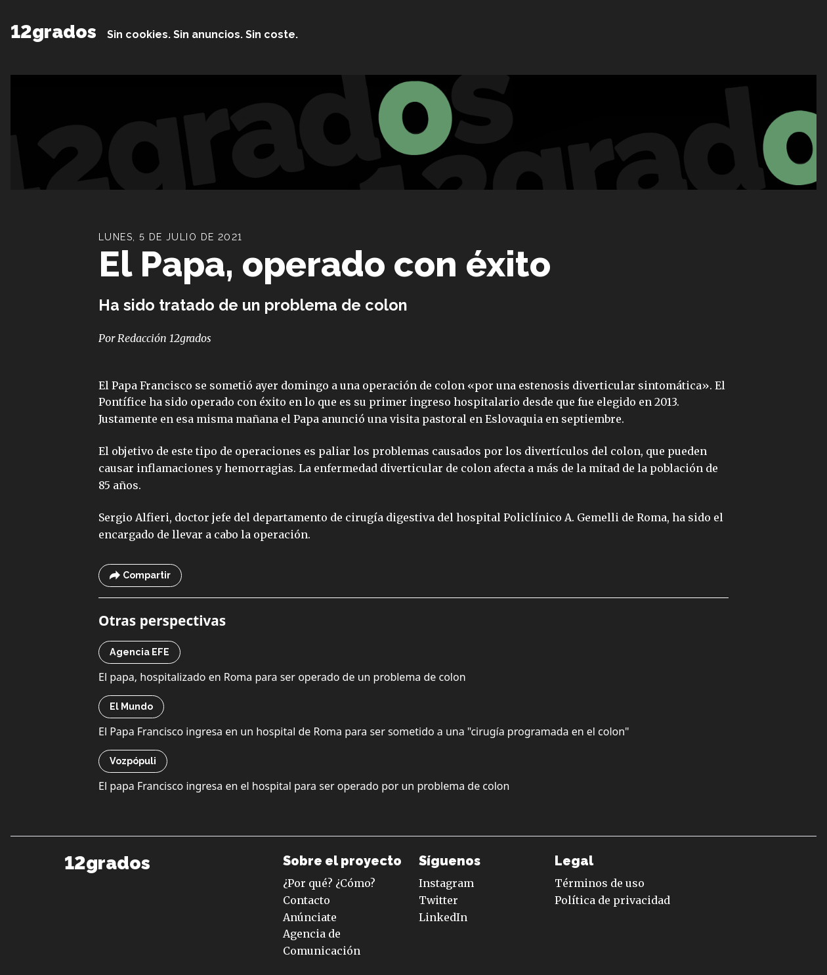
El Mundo (131, 706)
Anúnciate (310, 917)
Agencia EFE (139, 652)
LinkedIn (443, 917)
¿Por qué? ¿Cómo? (329, 883)
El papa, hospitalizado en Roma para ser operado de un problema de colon (282, 677)
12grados (53, 32)
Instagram (446, 883)
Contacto (306, 900)
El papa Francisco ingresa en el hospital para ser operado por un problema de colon (303, 786)
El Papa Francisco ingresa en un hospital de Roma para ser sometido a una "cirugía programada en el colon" (363, 731)
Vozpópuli (133, 761)
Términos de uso (600, 883)
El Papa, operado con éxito (324, 264)
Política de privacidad (612, 900)
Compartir (140, 575)
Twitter (438, 900)
